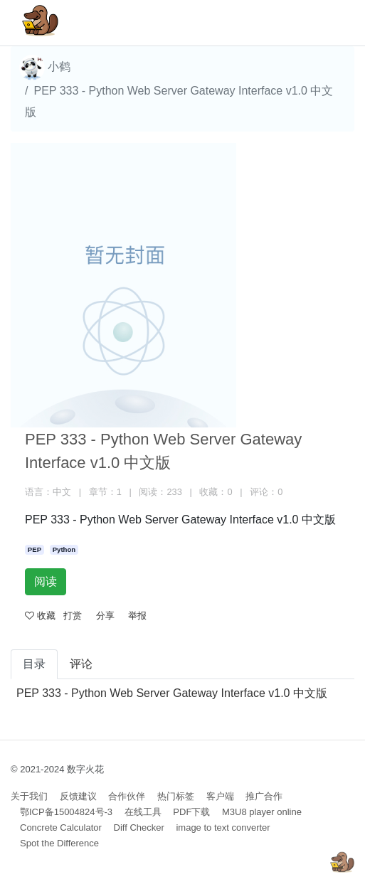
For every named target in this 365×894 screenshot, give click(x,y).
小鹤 (44, 67)
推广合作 (263, 796)
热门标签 (175, 796)
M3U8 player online (262, 812)
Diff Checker (139, 827)
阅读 (45, 581)
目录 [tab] (34, 664)
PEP (34, 549)
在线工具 (143, 812)
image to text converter (223, 827)
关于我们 (29, 796)
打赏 (72, 615)
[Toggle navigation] (323, 23)
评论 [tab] (81, 664)
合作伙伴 (126, 796)
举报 (137, 615)
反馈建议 (78, 796)
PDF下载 (191, 812)
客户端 (220, 796)
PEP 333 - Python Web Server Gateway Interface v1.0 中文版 (171, 693)
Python (64, 549)
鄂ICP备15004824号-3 (66, 812)
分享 (105, 615)
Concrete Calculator (61, 827)
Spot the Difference (59, 843)
